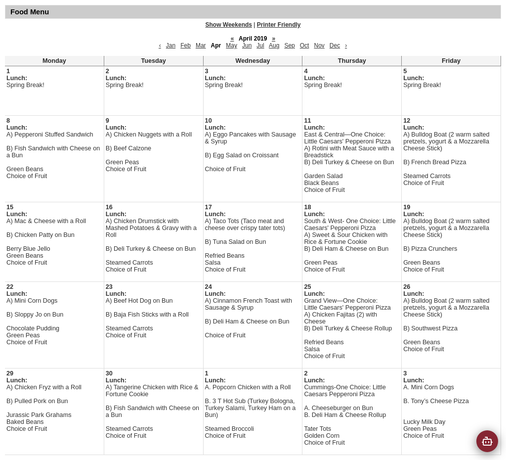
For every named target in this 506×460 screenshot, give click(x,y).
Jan (170, 45)
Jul (260, 45)
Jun (247, 45)
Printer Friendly (279, 24)
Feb (185, 45)
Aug (274, 45)
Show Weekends (229, 24)
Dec (335, 45)
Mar (201, 45)
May (231, 45)
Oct (304, 45)
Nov (319, 45)
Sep (289, 45)
